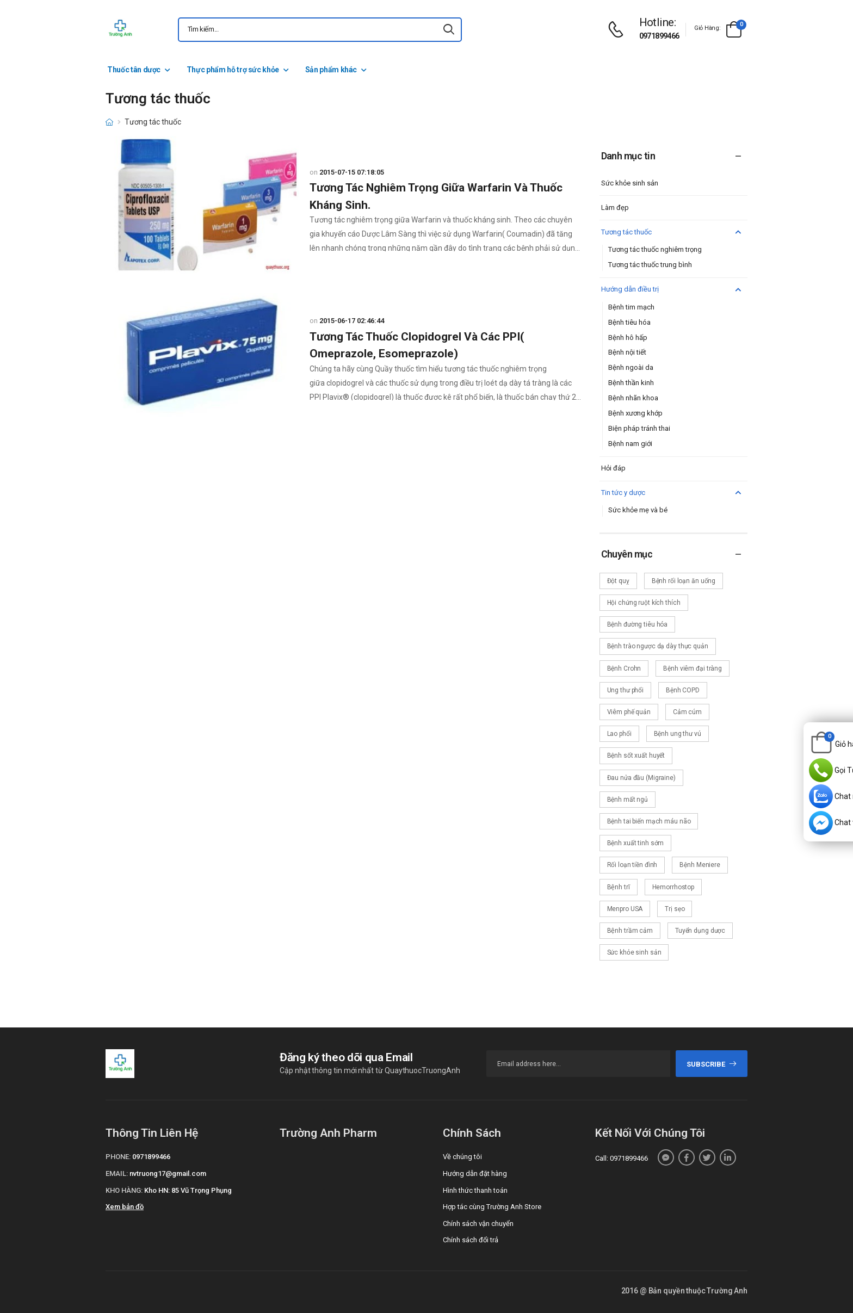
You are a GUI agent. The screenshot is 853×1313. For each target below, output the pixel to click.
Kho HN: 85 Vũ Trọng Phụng (188, 1190)
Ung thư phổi (625, 690)
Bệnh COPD (683, 690)
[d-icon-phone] (618, 29)
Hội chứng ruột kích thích (644, 602)
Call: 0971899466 (621, 1158)
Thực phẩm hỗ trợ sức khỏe (233, 69)
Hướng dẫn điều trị (672, 289)
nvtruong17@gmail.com (167, 1173)
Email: (117, 1173)
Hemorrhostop (673, 887)
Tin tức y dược (672, 493)
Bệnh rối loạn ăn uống (683, 581)
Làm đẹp (615, 207)
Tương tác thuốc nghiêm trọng (655, 249)
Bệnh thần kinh (631, 383)
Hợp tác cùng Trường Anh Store (492, 1207)
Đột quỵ (618, 581)
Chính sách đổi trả (470, 1240)
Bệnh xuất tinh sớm (635, 843)
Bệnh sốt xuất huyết (636, 755)
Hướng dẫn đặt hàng (475, 1173)
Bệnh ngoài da (630, 367)
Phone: (118, 1157)
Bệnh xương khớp (635, 413)
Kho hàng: (124, 1190)
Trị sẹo (674, 909)
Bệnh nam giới (630, 443)
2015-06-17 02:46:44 (351, 321)
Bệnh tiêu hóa (629, 322)
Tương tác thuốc (672, 232)
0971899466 (659, 36)
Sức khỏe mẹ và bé (637, 510)
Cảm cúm (687, 712)
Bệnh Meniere (699, 865)
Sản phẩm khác (331, 69)
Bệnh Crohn (624, 668)
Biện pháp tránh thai (639, 428)
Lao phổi (619, 734)
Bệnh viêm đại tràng (692, 668)
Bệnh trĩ (618, 887)
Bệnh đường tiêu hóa (637, 624)
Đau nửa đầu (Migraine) (641, 778)
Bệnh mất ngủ (627, 799)
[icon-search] (449, 29)
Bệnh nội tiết (627, 352)
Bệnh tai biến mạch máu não (649, 821)
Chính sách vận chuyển (478, 1223)
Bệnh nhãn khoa (633, 398)
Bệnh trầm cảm (630, 930)
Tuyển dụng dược (700, 930)
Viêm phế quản (629, 712)
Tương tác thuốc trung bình (650, 265)
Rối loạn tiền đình (632, 865)
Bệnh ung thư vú (677, 734)
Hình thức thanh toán (475, 1190)
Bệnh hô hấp (627, 337)
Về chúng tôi (462, 1157)
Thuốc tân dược (133, 69)
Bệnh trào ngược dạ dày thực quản (657, 646)
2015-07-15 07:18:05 (351, 172)
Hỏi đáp (613, 468)
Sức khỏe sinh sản (629, 183)
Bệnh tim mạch (631, 307)
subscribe (712, 1064)
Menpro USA (625, 909)
